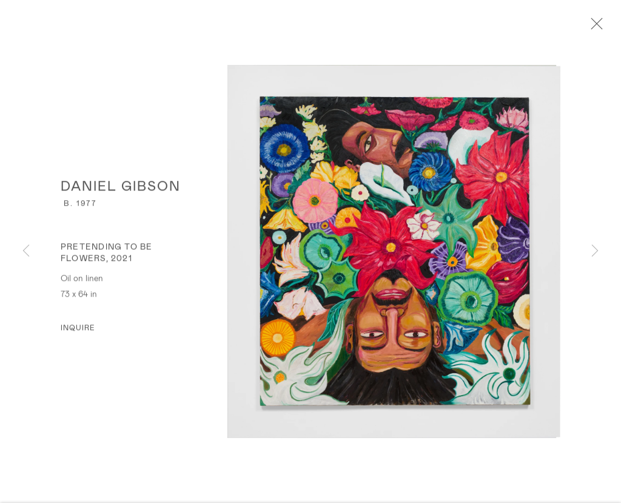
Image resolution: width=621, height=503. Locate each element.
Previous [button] (26, 251)
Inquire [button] (78, 329)
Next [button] (595, 251)
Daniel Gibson (121, 187)
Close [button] (594, 27)
